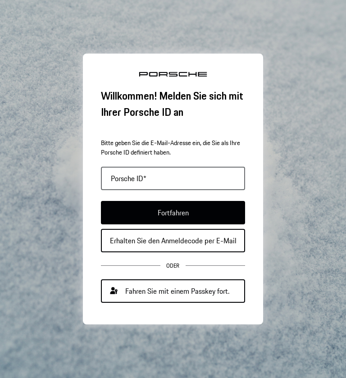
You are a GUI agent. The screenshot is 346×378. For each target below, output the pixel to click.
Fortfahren (173, 212)
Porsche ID (128, 178)
